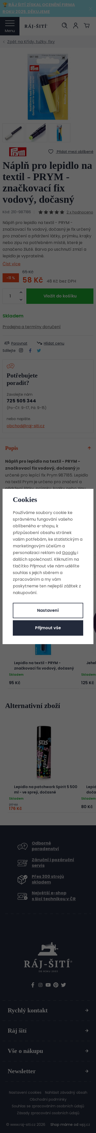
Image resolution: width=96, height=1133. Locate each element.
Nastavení (48, 610)
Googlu (69, 553)
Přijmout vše (48, 628)
